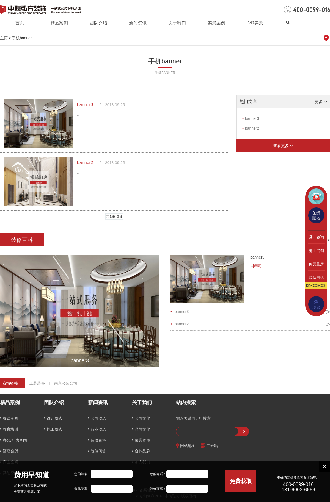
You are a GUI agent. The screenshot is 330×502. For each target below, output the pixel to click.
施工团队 (54, 429)
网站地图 (186, 446)
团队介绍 (98, 23)
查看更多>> (283, 145)
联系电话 (316, 277)
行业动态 (98, 429)
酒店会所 (10, 451)
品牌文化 (142, 429)
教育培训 (10, 429)
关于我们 (177, 23)
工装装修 (37, 383)
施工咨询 (316, 250)
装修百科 (98, 440)
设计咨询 (316, 237)
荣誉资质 (142, 440)
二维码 (209, 446)
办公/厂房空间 (15, 440)
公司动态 (98, 418)
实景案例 (216, 23)
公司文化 (142, 418)
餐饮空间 (10, 418)
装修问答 (98, 451)
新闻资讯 (138, 23)
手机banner (22, 38)
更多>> (321, 101)
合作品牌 (142, 451)
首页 (19, 23)
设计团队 (54, 418)
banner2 (85, 162)
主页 (4, 38)
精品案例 (59, 23)
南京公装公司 (65, 383)
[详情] (257, 266)
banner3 (85, 104)
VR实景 (255, 23)
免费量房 (316, 264)
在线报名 (316, 215)
